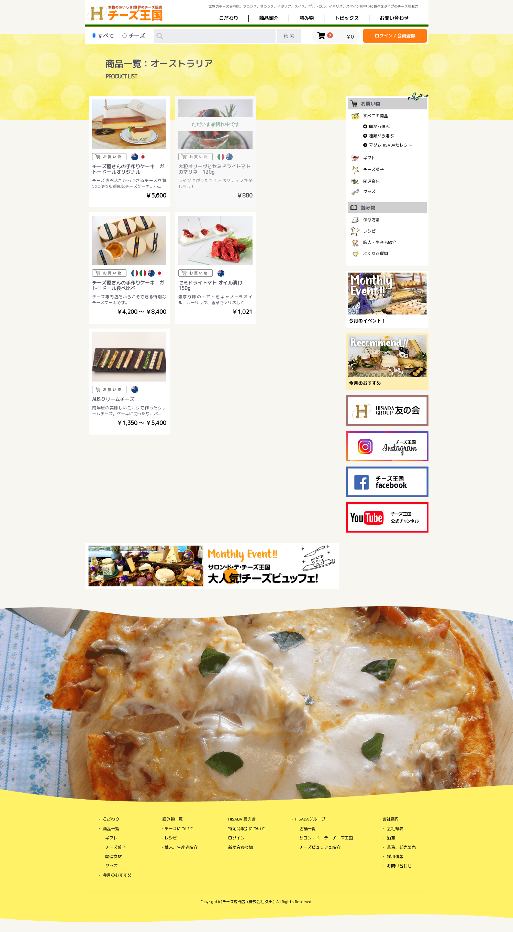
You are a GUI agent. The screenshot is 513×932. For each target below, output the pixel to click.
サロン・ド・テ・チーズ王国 (326, 838)
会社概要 (395, 829)
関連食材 (371, 181)
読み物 (306, 18)
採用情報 (395, 856)
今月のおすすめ (117, 875)
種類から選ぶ (381, 136)
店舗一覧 (307, 829)
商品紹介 (268, 18)
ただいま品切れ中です (212, 123)
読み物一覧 (172, 819)
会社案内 (390, 819)
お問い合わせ (399, 866)
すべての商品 (375, 116)
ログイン (236, 838)
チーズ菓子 (373, 169)
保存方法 (371, 220)
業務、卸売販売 (401, 847)
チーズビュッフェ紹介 (320, 847)
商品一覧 (111, 829)
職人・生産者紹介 (379, 242)
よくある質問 (375, 253)
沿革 (391, 838)
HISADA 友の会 (242, 819)
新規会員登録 (240, 847)
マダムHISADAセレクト (390, 145)
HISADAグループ (310, 819)
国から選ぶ (379, 126)
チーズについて (179, 829)
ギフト (369, 158)
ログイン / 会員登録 (395, 36)
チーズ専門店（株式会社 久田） (249, 901)
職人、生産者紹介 (181, 847)
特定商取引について (246, 829)
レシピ (369, 231)
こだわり (228, 18)
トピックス (347, 18)
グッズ (369, 191)
